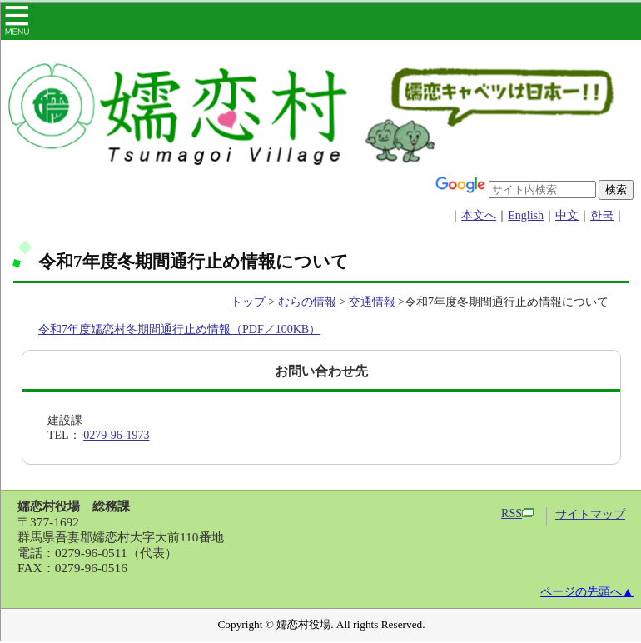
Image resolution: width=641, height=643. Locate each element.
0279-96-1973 (116, 435)
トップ (248, 302)
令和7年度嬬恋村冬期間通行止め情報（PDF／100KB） (179, 329)
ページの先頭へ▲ (587, 592)
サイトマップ (590, 514)
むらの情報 (307, 302)
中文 (567, 215)
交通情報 (372, 302)
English (526, 215)
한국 (602, 215)
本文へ (478, 215)
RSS (517, 513)
